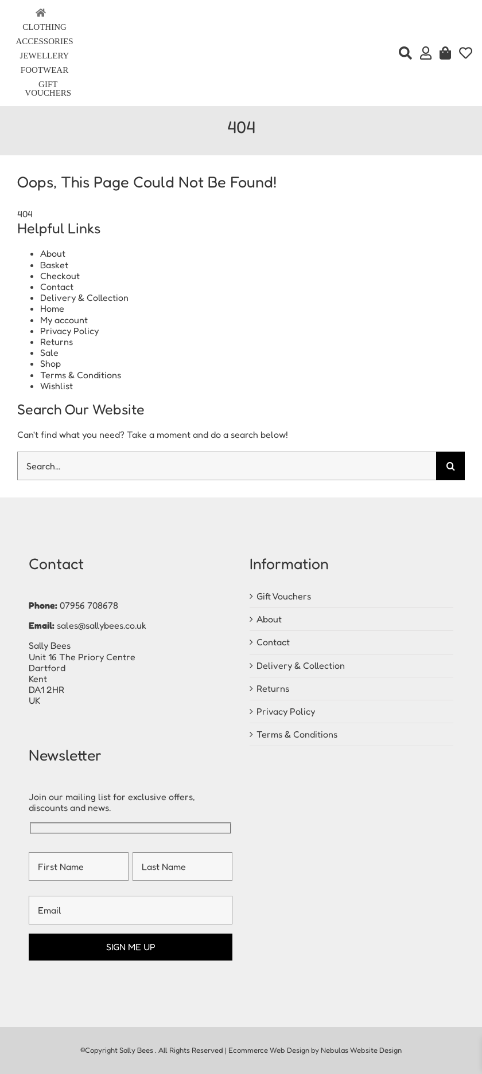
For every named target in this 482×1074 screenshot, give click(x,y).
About (52, 253)
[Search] (405, 53)
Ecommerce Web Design (268, 1050)
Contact (56, 286)
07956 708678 (89, 605)
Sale (49, 352)
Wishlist (56, 385)
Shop (50, 363)
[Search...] (226, 466)
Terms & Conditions (80, 375)
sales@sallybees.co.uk (101, 625)
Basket (54, 265)
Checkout (60, 275)
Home (52, 308)
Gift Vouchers (283, 596)
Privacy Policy (69, 330)
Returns (56, 341)
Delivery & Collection (84, 297)
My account (64, 320)
